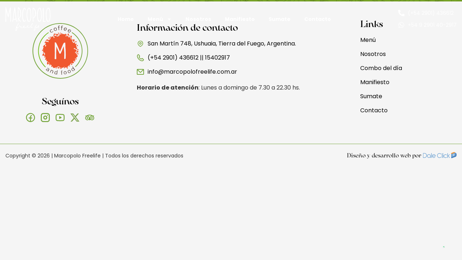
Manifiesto (240, 19)
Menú (160, 19)
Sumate (280, 19)
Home (126, 19)
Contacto (317, 19)
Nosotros (198, 19)
